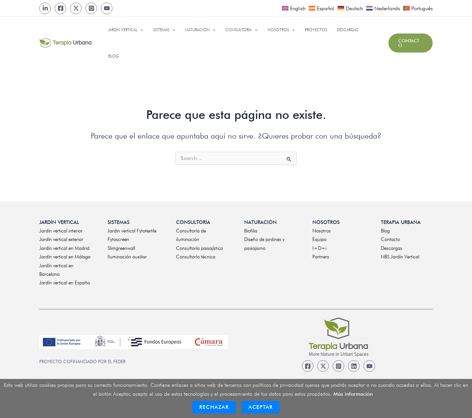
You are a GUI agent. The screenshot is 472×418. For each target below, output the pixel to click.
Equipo (319, 238)
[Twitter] (76, 8)
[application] (154, 30)
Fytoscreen (118, 238)
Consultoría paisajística (199, 246)
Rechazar (214, 407)
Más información (353, 394)
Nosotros (321, 229)
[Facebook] (60, 8)
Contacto (390, 238)
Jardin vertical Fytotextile (132, 229)
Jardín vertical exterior (61, 238)
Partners (320, 255)
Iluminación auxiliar (127, 255)
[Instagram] (91, 8)
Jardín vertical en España (64, 281)
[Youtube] (106, 8)
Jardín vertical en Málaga (64, 255)
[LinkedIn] (45, 8)
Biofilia (250, 229)
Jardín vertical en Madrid (64, 246)
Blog (385, 229)
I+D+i (319, 246)
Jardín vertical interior (61, 229)
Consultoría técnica (195, 255)
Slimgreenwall (121, 246)
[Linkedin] (354, 364)
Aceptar (260, 407)
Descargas (391, 246)
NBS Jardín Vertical (400, 255)
